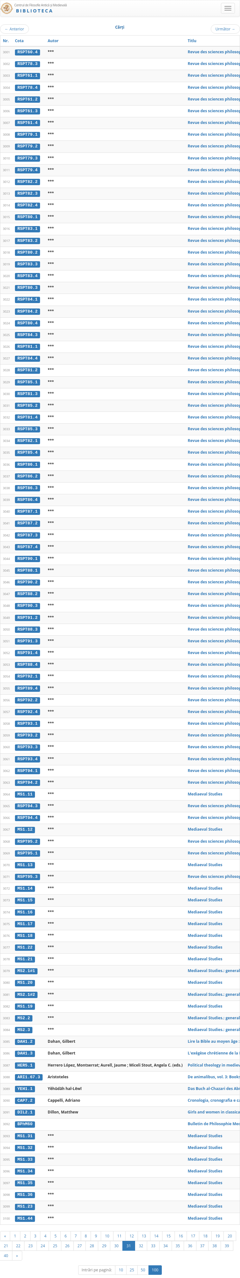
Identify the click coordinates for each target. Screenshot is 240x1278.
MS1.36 (24, 1183)
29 (104, 1233)
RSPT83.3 (27, 262)
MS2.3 (23, 1020)
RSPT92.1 (27, 670)
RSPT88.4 (27, 658)
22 (18, 1233)
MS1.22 (24, 938)
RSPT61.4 (27, 122)
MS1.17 (24, 915)
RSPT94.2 (27, 775)
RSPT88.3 (27, 623)
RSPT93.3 (27, 740)
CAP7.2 (24, 1090)
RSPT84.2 (27, 308)
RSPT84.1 (27, 297)
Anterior (14, 28)
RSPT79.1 (27, 134)
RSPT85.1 (27, 378)
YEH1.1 (24, 1078)
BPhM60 (24, 1113)
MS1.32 (24, 1136)
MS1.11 (24, 786)
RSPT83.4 (27, 273)
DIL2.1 (24, 1101)
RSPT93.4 (27, 752)
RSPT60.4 (27, 52)
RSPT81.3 (27, 390)
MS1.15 (24, 891)
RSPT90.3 (27, 600)
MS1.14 (24, 880)
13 (144, 1223)
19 (218, 1223)
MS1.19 (24, 996)
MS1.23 (24, 1195)
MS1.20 (24, 973)
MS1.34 (24, 1160)
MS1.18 (24, 927)
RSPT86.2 (27, 472)
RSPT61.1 (27, 75)
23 (30, 1233)
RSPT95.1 (27, 845)
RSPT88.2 (27, 588)
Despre (216, 1272)
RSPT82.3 (27, 192)
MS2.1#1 (26, 961)
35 (178, 1233)
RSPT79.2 (27, 145)
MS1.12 (24, 822)
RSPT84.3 (27, 332)
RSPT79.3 (27, 157)
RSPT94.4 (27, 810)
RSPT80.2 (27, 250)
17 (193, 1223)
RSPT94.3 (27, 798)
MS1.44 (24, 1206)
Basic (230, 1272)
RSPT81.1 (27, 344)
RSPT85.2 (27, 402)
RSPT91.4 (27, 647)
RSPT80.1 (27, 215)
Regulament (178, 1272)
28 (92, 1233)
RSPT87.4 (27, 542)
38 (214, 1233)
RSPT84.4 (27, 355)
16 (181, 1223)
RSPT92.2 (27, 693)
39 (227, 1233)
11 (119, 1223)
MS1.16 (24, 903)
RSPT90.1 (27, 553)
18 (205, 1223)
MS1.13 (24, 857)
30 (116, 1233)
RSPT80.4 (27, 320)
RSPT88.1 (27, 565)
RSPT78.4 (27, 87)
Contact (199, 1272)
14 (156, 1223)
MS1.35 (24, 1171)
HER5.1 (24, 1055)
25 (55, 1233)
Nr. (6, 40)
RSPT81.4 (27, 413)
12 (131, 1223)
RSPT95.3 (27, 868)
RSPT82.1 (27, 437)
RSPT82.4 (27, 203)
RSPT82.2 (27, 180)
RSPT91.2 (27, 612)
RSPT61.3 (27, 110)
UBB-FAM (101, 1272)
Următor (225, 28)
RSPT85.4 (27, 448)
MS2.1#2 (26, 985)
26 (67, 1233)
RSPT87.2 (27, 518)
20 (230, 1223)
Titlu (192, 40)
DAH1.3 (24, 1043)
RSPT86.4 (27, 495)
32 (141, 1233)
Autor (53, 40)
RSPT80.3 (27, 285)
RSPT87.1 (27, 507)
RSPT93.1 (27, 717)
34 (165, 1233)
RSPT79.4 (27, 169)
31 (129, 1233)
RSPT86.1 (27, 460)
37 (202, 1233)
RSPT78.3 (27, 64)
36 (190, 1233)
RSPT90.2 (27, 577)
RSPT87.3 (27, 530)
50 (143, 1258)
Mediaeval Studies (205, 786)
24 (43, 1233)
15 (168, 1223)
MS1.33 (24, 1148)
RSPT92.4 (27, 705)
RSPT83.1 (27, 227)
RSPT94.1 (27, 763)
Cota (19, 40)
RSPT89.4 (27, 681)
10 (107, 1223)
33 (153, 1233)
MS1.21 (24, 950)
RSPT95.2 (27, 833)
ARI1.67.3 (28, 1066)
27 (80, 1233)
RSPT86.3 (27, 483)
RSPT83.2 (27, 239)
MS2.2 (23, 1008)
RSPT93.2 (27, 728)
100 (155, 1258)
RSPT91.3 (27, 635)
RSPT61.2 (27, 98)
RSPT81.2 (27, 367)
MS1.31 (24, 1125)
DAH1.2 (24, 1032)
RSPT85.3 (27, 425)
